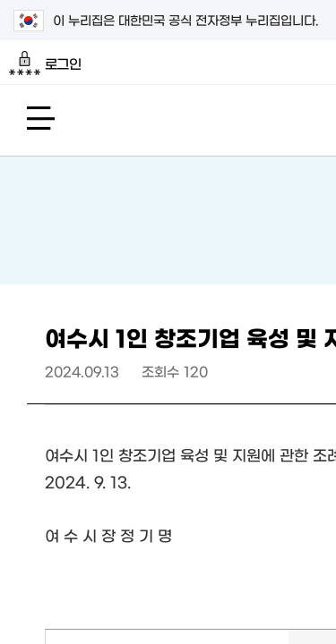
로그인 (45, 63)
